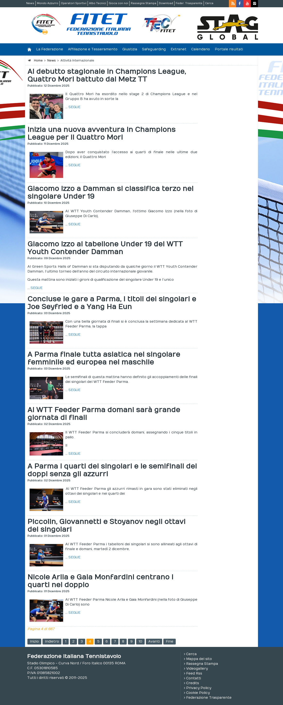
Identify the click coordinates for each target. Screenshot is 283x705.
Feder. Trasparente (189, 3)
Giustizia (129, 49)
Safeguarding (154, 49)
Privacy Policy (198, 688)
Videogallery (197, 669)
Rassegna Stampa (143, 3)
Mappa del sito (199, 659)
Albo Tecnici (97, 3)
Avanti (154, 641)
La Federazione (49, 49)
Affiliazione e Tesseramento (92, 49)
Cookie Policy (198, 693)
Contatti (193, 678)
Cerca (209, 3)
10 (140, 641)
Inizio (34, 641)
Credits (192, 683)
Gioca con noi (118, 3)
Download (166, 3)
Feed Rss (194, 673)
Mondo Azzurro (47, 3)
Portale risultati (229, 49)
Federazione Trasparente (209, 698)
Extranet (178, 49)
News (30, 3)
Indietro (52, 641)
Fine (169, 641)
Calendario (200, 49)
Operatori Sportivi (73, 3)
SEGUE (74, 107)
